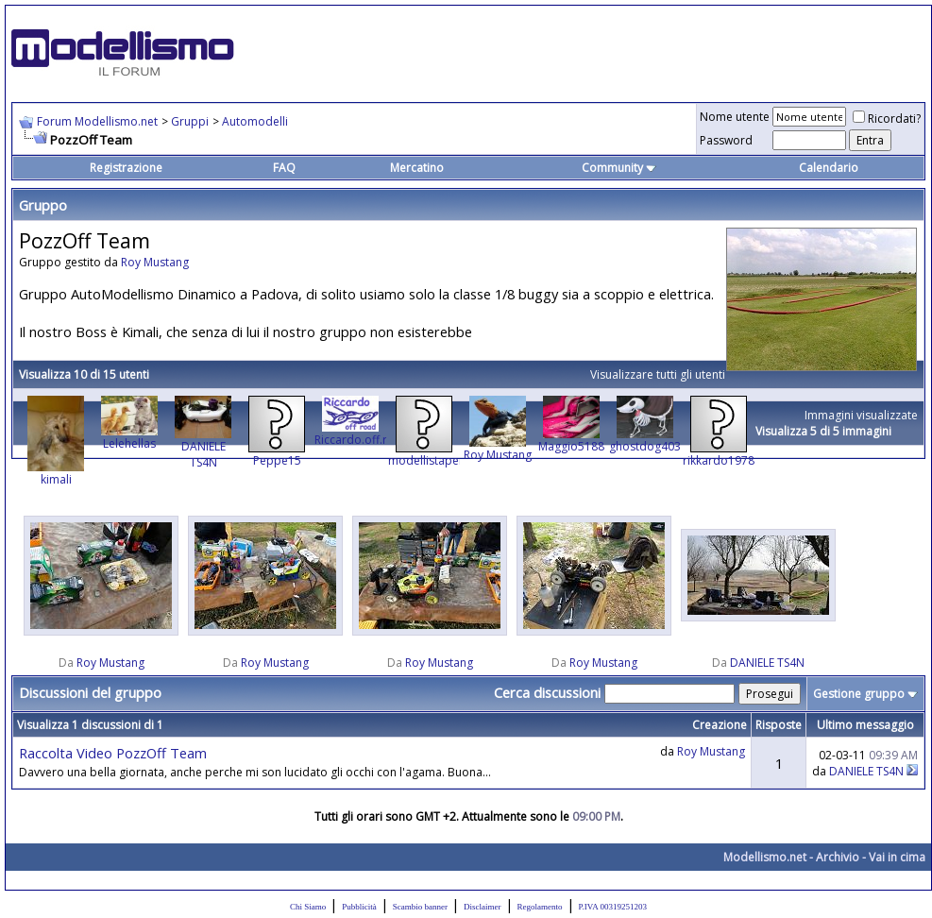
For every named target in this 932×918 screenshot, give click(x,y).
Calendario (828, 168)
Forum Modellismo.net (97, 121)
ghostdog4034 (648, 446)
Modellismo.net (764, 857)
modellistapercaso (438, 460)
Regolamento (540, 906)
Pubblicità (359, 906)
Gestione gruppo (859, 694)
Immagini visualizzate (861, 415)
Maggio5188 (571, 446)
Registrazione (126, 168)
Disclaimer (482, 906)
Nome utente (735, 117)
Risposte (778, 725)
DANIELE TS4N (203, 454)
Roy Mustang (155, 262)
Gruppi (190, 121)
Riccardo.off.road (361, 440)
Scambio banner (420, 906)
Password (726, 140)
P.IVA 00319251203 (613, 906)
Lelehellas (129, 443)
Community (619, 168)
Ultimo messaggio (865, 725)
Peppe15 (277, 460)
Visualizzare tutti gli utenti (657, 374)
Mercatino (417, 168)
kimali (56, 479)
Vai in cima (897, 857)
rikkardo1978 (718, 460)
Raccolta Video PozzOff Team (113, 752)
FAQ (284, 168)
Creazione (719, 725)
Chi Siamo (308, 906)
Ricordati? (887, 118)
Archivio (837, 857)
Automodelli (255, 121)
